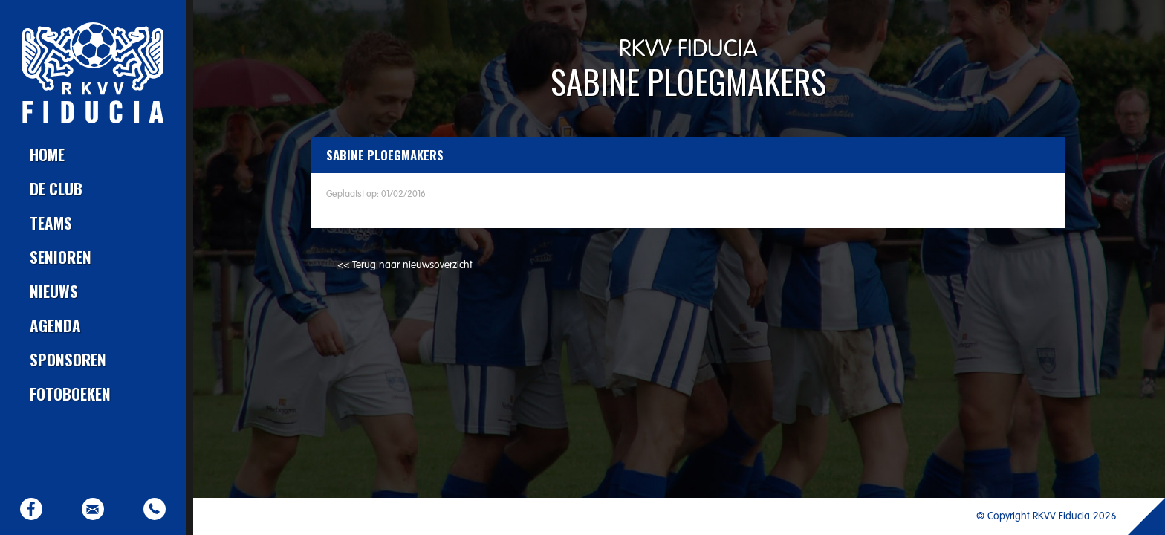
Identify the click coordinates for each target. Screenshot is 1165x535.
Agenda (55, 325)
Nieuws (54, 290)
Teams (51, 222)
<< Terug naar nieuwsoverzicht (405, 265)
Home (47, 154)
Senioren (60, 256)
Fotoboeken (70, 393)
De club (56, 188)
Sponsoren (68, 359)
